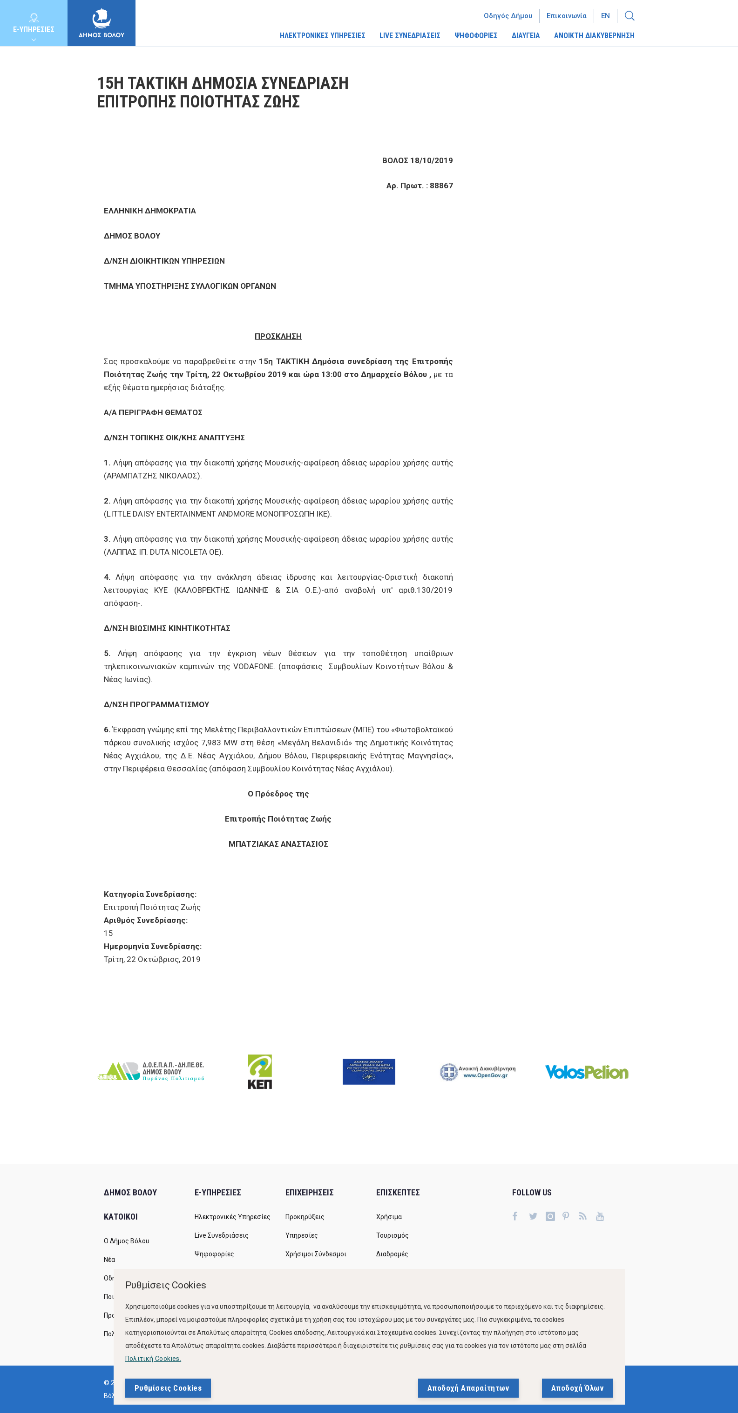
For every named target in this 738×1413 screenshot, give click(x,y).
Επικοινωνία (567, 16)
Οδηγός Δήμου (508, 16)
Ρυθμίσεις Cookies (168, 1388)
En (605, 16)
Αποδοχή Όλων (577, 1388)
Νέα (109, 1259)
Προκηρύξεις (305, 1217)
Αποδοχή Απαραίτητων (468, 1388)
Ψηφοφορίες (214, 1254)
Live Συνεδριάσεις (222, 1235)
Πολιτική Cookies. (153, 1358)
